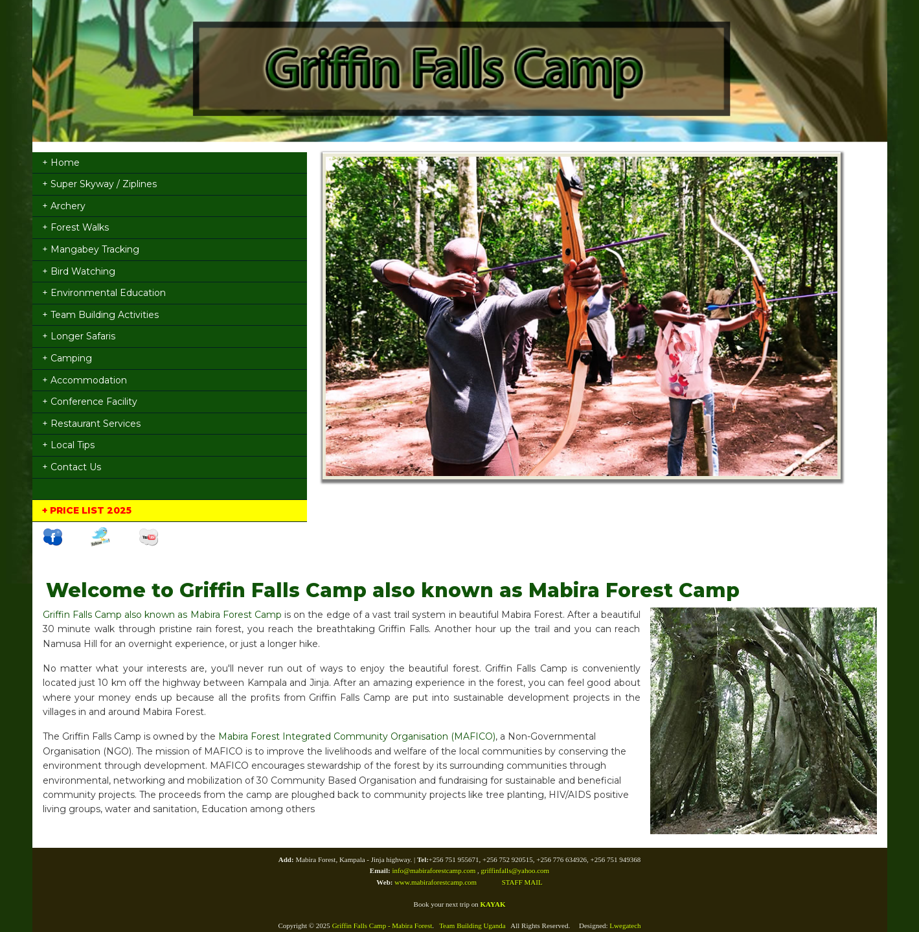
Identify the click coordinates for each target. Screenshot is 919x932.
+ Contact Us (71, 467)
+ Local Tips (68, 445)
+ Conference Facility (89, 401)
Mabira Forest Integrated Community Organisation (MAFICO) (356, 736)
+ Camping (67, 358)
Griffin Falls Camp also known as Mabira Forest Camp (162, 614)
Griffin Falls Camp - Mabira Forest (382, 925)
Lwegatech (625, 925)
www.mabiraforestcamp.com (435, 882)
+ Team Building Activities (100, 315)
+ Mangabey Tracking (90, 249)
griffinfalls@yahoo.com (515, 870)
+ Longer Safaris (78, 336)
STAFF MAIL (522, 882)
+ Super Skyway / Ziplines (99, 184)
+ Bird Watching (78, 271)
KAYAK (493, 904)
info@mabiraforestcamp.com (434, 870)
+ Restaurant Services (91, 423)
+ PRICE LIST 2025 (86, 510)
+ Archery (63, 206)
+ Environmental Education (104, 293)
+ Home (61, 162)
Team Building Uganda (472, 925)
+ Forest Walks (75, 227)
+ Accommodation (84, 380)
